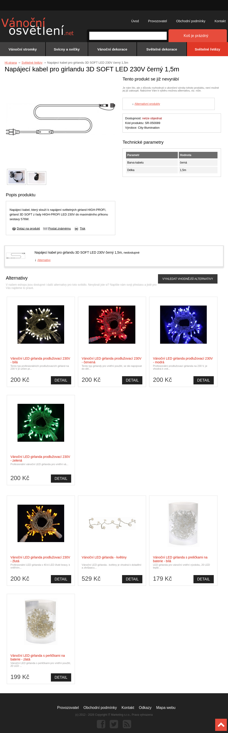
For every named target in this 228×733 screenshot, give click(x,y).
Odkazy (145, 708)
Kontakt (220, 21)
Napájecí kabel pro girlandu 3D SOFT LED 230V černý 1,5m (78, 252)
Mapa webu (165, 708)
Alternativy (43, 260)
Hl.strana (11, 62)
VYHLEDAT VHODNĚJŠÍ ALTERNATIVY (187, 279)
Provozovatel (157, 21)
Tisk (82, 228)
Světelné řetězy (31, 62)
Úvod (135, 21)
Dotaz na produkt (28, 228)
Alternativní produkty (147, 104)
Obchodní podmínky (190, 21)
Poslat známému (59, 228)
